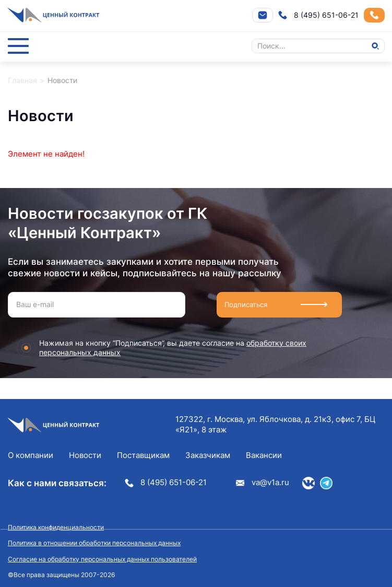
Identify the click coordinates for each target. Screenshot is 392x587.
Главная (22, 80)
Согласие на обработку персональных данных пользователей (102, 559)
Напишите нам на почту (262, 15)
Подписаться (249, 304)
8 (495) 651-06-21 (318, 15)
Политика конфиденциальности (56, 527)
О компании (30, 455)
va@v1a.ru (262, 482)
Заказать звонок (374, 15)
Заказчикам (207, 455)
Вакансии (264, 455)
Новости (85, 455)
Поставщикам (143, 455)
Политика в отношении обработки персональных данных (94, 543)
